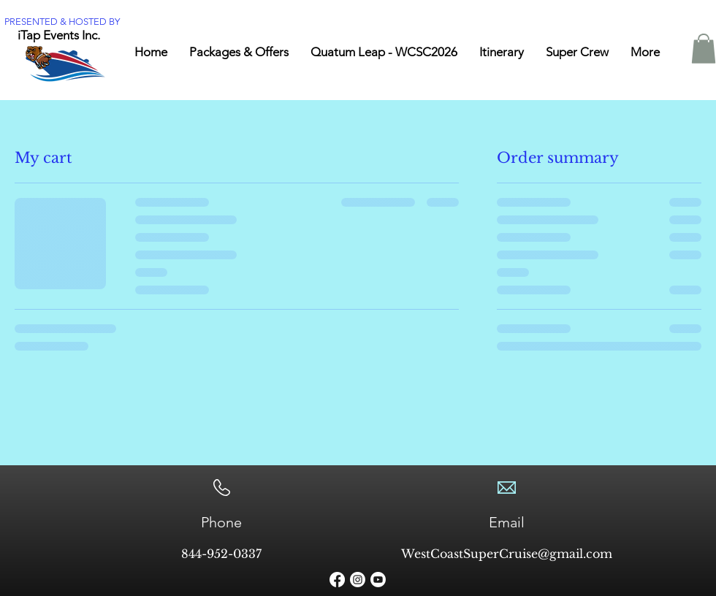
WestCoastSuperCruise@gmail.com (506, 553)
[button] (703, 49)
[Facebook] (337, 579)
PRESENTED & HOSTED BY (62, 21)
